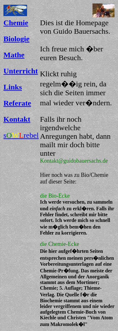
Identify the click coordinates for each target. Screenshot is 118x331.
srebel (21, 135)
